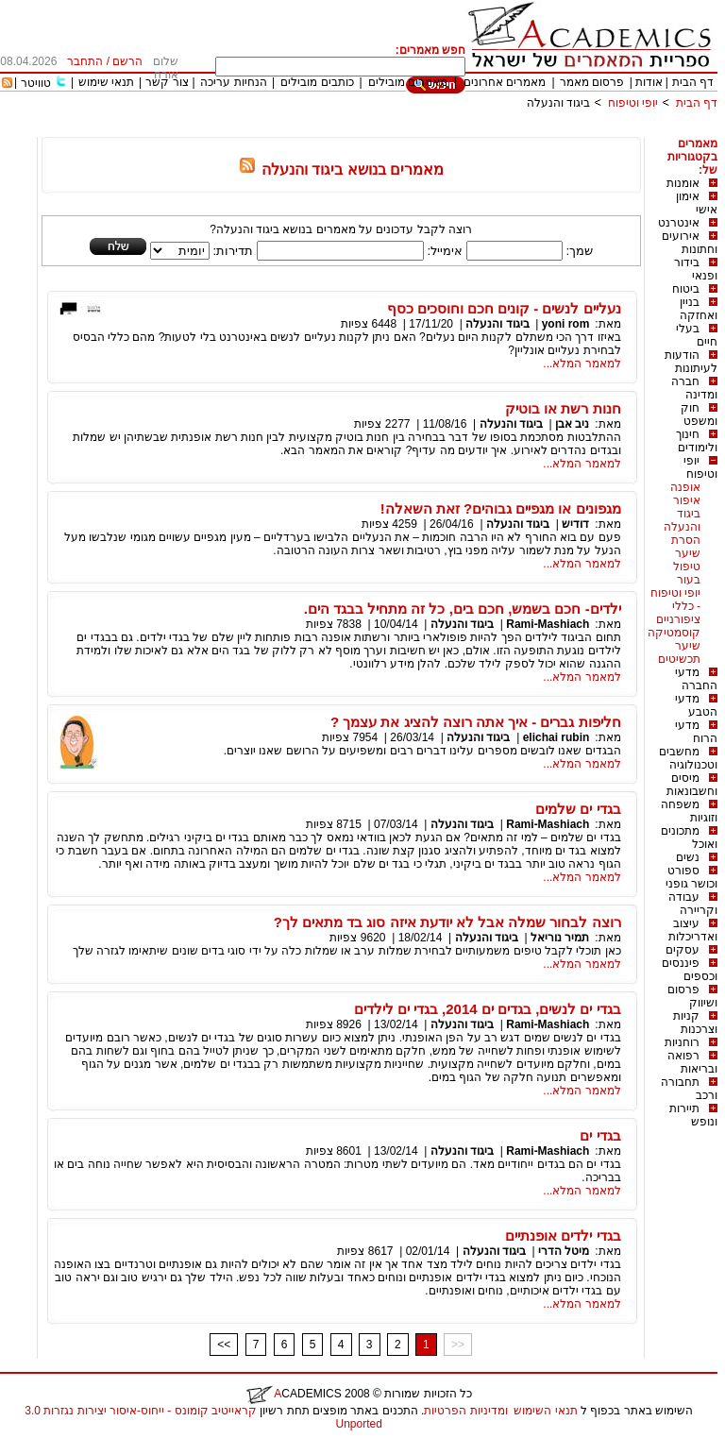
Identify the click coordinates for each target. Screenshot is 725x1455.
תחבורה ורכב (689, 1088)
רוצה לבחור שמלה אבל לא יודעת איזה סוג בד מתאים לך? (447, 922)
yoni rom (566, 323)
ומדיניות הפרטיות (465, 1410)
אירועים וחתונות (689, 242)
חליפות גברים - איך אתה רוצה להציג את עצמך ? (475, 722)
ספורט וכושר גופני (691, 877)
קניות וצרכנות (695, 1022)
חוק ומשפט (699, 414)
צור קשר (166, 82)
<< (223, 1344)
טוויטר (36, 83)
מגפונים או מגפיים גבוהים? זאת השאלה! (500, 508)
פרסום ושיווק (692, 996)
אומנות (683, 183)
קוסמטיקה (674, 632)
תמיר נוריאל (560, 937)
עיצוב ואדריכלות (692, 930)
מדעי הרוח (696, 732)
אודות (649, 82)
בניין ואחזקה (698, 309)
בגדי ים (600, 1135)
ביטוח (686, 289)
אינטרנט (679, 222)
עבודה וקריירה (692, 903)
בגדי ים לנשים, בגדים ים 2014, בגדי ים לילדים (487, 1009)
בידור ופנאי (695, 269)
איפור (686, 500)
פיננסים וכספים (689, 969)
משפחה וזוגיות (689, 811)
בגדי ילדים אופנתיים (562, 1235)
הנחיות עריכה (233, 82)
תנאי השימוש (545, 1410)
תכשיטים (679, 659)
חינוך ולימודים (696, 441)
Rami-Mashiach (547, 624)
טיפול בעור (686, 573)
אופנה (685, 487)
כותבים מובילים (316, 82)
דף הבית (693, 82)
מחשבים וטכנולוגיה (688, 758)
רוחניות (682, 1042)
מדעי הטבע (696, 705)
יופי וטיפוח (633, 103)
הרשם (127, 61)
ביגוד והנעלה (558, 103)
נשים (688, 857)
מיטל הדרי (563, 1251)
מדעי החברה (696, 679)
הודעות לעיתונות (691, 361)
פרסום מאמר (592, 82)
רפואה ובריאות (692, 1062)
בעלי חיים (696, 335)
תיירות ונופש (693, 1115)
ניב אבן (572, 424)
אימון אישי (696, 203)
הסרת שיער (685, 546)
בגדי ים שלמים (577, 809)
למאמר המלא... (581, 363)
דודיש (575, 524)
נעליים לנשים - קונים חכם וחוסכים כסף (504, 308)
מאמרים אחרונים (505, 82)
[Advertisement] (373, 130)
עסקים (683, 949)
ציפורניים (678, 619)
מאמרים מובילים (407, 82)
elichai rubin (556, 737)
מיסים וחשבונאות (691, 784)
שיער (687, 645)
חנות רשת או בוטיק (563, 408)
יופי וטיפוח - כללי (675, 599)
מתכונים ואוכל (689, 837)
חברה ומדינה (694, 388)
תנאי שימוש (106, 82)
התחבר (85, 61)
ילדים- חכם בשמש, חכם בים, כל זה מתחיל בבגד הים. (462, 609)
